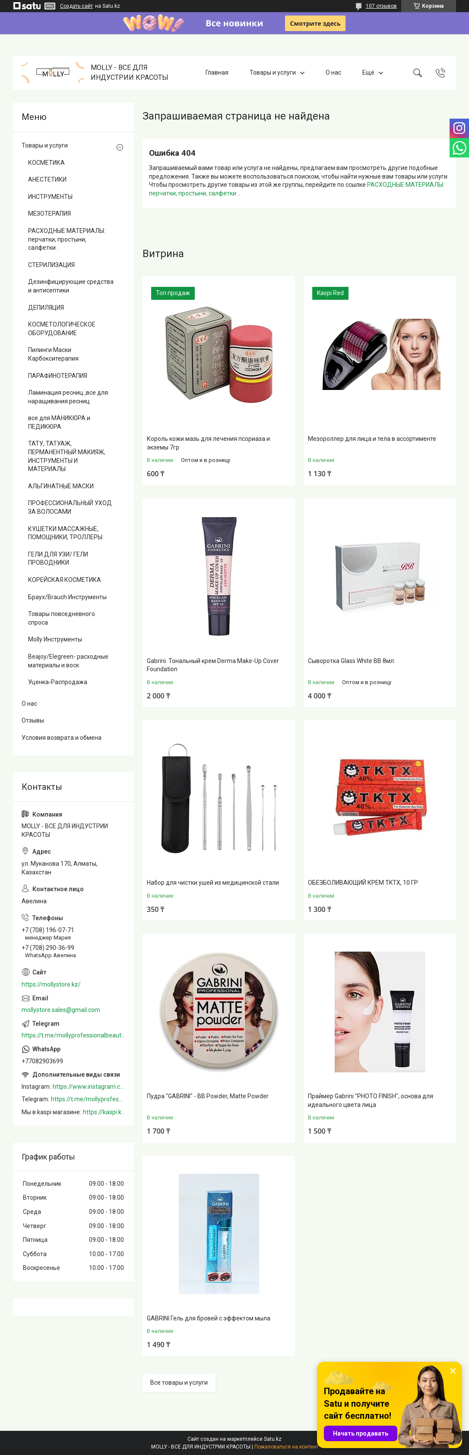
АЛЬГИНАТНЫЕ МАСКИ (61, 486)
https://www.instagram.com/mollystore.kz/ (89, 1086)
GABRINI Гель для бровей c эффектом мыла (208, 1318)
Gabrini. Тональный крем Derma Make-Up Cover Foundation (213, 665)
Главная (217, 72)
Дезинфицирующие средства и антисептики (71, 286)
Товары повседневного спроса (61, 618)
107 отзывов (381, 6)
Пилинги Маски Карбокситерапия (53, 354)
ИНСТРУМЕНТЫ (50, 196)
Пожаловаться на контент (286, 1447)
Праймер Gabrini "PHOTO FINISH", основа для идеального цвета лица (370, 1100)
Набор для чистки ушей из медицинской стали (213, 882)
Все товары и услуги (179, 1382)
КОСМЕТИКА (46, 162)
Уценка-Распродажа (57, 682)
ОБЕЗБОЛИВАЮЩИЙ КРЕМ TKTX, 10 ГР (363, 882)
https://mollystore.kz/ (51, 984)
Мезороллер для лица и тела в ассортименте (372, 438)
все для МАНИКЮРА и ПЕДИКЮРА (59, 422)
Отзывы (33, 720)
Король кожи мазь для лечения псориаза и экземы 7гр (208, 443)
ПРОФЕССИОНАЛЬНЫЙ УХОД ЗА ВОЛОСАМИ (70, 507)
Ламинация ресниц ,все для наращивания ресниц (68, 397)
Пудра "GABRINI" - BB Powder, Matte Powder (208, 1096)
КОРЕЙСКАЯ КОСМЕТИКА (64, 579)
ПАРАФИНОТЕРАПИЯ (57, 375)
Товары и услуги (273, 72)
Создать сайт (76, 6)
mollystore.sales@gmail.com (61, 1009)
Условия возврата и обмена (61, 737)
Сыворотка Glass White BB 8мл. (351, 660)
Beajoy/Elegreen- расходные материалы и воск (68, 661)
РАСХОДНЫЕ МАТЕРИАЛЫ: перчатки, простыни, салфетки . (66, 239)
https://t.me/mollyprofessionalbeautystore (73, 1035)
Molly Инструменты (55, 639)
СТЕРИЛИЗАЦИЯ (51, 264)
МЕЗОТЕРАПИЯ (49, 213)
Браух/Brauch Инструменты (67, 597)
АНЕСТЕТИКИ (47, 179)
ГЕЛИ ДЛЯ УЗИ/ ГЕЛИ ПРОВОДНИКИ (58, 558)
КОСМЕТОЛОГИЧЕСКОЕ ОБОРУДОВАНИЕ (61, 328)
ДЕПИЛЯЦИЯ (46, 307)
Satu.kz (273, 1439)
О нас (333, 72)
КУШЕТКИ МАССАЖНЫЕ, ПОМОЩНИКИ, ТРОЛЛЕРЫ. (66, 533)
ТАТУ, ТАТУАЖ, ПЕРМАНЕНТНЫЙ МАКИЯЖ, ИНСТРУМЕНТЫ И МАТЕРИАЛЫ (66, 456)
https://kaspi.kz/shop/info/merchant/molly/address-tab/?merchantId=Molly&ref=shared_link (104, 1112)
